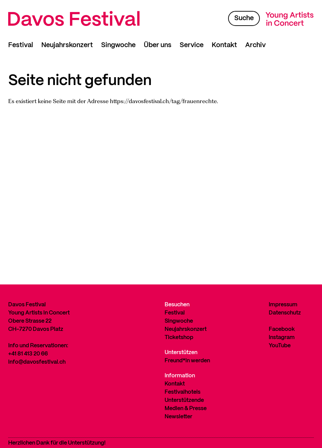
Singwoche (118, 45)
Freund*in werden (187, 360)
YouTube (280, 345)
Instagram (282, 337)
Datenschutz (285, 313)
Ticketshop (179, 337)
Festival (20, 45)
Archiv (255, 45)
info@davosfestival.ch (37, 362)
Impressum (283, 304)
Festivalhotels (182, 392)
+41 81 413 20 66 (28, 353)
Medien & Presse (186, 408)
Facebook (282, 329)
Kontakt (224, 45)
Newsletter (178, 416)
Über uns (157, 45)
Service (192, 45)
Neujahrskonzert (67, 45)
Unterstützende (184, 400)
